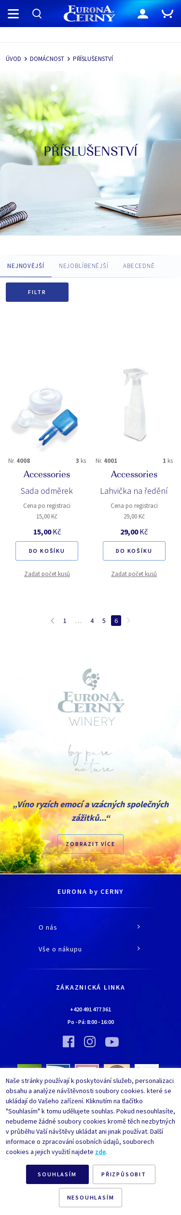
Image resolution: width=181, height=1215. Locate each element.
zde (100, 1151)
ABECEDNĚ (139, 266)
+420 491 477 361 (90, 1009)
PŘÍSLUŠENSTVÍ (93, 59)
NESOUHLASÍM (90, 1197)
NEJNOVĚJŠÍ (25, 266)
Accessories (47, 475)
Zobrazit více (90, 843)
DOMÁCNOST (47, 59)
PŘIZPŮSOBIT (123, 1174)
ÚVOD (13, 59)
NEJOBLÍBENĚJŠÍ (84, 266)
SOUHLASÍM (57, 1174)
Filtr (37, 292)
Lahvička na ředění (134, 490)
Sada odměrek (47, 490)
